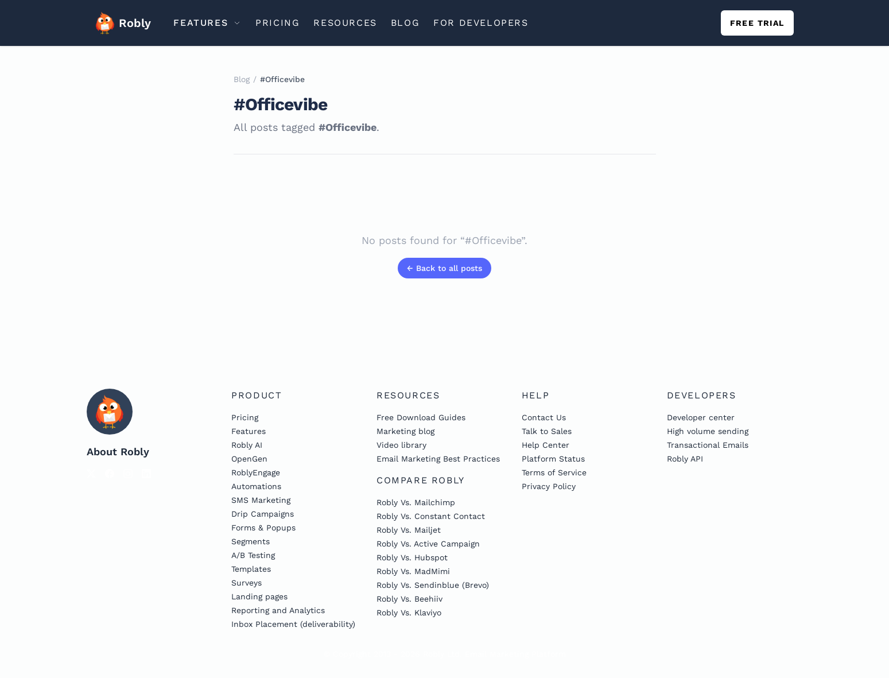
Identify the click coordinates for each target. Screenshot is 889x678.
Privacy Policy (549, 486)
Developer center (701, 417)
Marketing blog (405, 431)
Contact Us (544, 417)
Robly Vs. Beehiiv (409, 598)
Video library (401, 445)
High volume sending (707, 431)
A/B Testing (253, 555)
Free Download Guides (420, 417)
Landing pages (259, 596)
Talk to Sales (547, 431)
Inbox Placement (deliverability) (293, 624)
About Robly (118, 451)
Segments (250, 541)
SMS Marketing (260, 500)
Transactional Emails (707, 445)
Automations (256, 486)
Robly (120, 23)
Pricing (244, 417)
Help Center (545, 445)
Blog (242, 79)
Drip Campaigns (262, 513)
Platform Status (553, 458)
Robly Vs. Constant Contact (430, 516)
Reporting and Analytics (278, 610)
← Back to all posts (444, 268)
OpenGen (249, 458)
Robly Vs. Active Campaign (428, 543)
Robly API (685, 458)
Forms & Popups (263, 527)
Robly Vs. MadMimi (413, 571)
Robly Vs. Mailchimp (415, 502)
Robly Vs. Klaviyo (408, 612)
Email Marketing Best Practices (438, 458)
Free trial (757, 23)
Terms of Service (554, 472)
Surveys (246, 582)
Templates (251, 569)
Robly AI (246, 445)
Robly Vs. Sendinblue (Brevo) (432, 585)
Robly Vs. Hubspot (412, 557)
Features (248, 431)
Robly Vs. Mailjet (408, 529)
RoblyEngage (255, 472)
